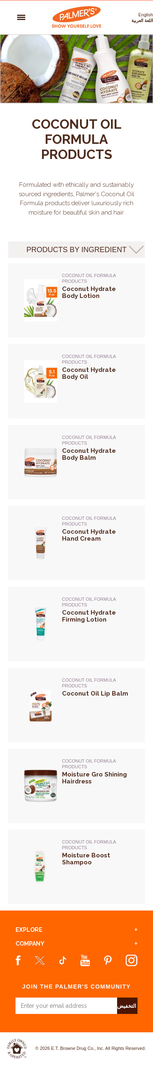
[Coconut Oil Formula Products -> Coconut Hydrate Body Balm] (95, 472)
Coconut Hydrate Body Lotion (89, 293)
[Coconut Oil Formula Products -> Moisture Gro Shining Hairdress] (95, 795)
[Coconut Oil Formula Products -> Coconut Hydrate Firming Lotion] (95, 633)
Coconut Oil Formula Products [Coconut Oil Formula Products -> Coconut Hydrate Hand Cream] (89, 521)
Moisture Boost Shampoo (86, 859)
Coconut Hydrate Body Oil (89, 373)
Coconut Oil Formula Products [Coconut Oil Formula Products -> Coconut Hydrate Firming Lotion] (89, 602)
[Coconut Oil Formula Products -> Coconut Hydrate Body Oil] (95, 391)
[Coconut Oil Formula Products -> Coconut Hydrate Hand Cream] (95, 552)
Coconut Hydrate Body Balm (89, 454)
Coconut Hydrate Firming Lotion (89, 616)
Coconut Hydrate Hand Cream (89, 535)
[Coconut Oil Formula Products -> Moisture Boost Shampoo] (95, 876)
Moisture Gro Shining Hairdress (94, 778)
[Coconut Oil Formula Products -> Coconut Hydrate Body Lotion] (95, 310)
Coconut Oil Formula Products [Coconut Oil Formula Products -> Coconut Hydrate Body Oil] (89, 359)
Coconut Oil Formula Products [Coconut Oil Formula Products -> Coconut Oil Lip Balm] (89, 683)
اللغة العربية (142, 20)
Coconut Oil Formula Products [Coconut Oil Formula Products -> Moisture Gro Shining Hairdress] (89, 763)
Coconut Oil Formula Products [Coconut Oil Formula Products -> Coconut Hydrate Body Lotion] (89, 278)
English (145, 14)
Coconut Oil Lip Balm (95, 693)
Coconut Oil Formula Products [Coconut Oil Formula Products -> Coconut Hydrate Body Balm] (89, 440)
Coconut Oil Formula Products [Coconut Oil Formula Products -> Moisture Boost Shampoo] (89, 844)
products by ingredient (77, 250)
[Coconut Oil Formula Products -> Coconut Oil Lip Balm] (95, 714)
